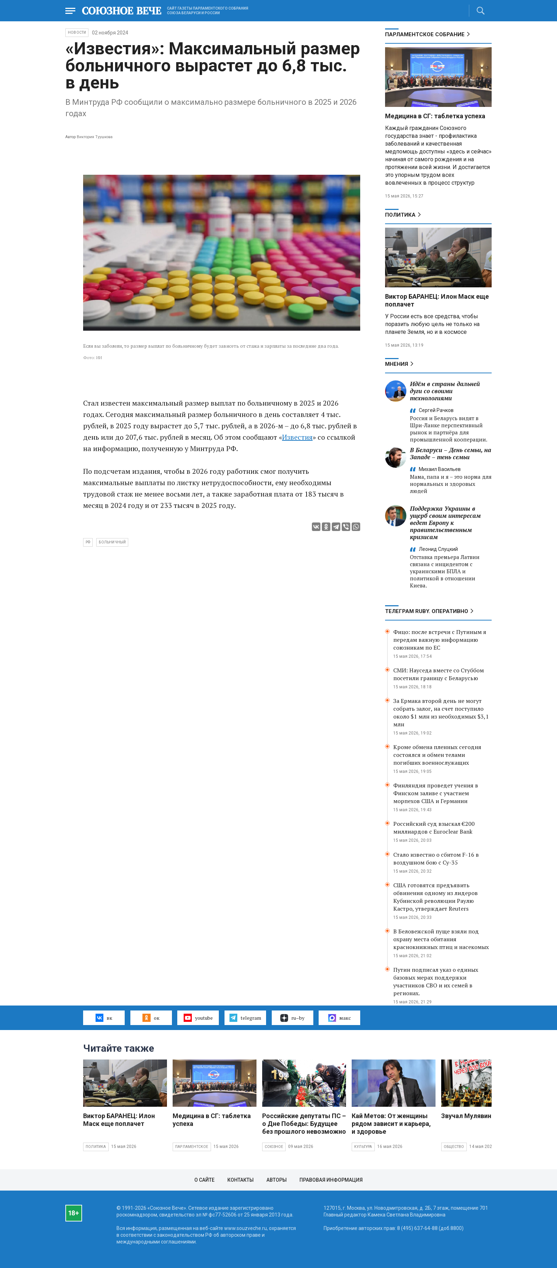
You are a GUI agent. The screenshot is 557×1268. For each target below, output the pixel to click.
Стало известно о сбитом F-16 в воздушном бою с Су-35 (436, 858)
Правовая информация (331, 1180)
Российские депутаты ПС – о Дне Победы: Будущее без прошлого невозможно (304, 1123)
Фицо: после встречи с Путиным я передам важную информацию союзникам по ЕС (439, 639)
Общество (454, 1147)
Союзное (274, 1147)
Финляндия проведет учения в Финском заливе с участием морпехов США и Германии (435, 793)
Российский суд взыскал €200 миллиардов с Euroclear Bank (434, 827)
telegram (245, 1018)
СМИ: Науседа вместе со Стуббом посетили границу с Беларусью (438, 674)
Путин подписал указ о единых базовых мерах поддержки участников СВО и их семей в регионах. (435, 981)
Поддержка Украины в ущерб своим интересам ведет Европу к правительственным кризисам (445, 522)
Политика (400, 215)
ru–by (292, 1018)
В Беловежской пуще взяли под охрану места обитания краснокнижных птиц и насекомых (441, 939)
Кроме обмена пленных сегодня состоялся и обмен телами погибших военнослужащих (437, 754)
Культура (363, 1147)
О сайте (204, 1180)
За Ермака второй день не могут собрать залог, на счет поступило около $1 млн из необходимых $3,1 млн (441, 712)
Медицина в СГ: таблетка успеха (435, 116)
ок (150, 1018)
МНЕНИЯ (396, 364)
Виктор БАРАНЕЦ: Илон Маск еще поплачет (119, 1119)
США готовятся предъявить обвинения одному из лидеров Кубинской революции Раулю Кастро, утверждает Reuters (435, 896)
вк (104, 1018)
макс (339, 1018)
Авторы (276, 1180)
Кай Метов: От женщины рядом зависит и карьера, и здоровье (391, 1123)
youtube (198, 1018)
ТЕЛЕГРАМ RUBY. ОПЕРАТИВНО (426, 611)
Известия (297, 437)
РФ (88, 542)
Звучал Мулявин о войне (478, 1116)
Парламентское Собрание (425, 34)
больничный (112, 542)
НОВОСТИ (77, 32)
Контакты (240, 1180)
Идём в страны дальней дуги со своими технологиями (445, 391)
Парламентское (192, 1147)
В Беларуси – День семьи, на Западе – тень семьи (450, 453)
